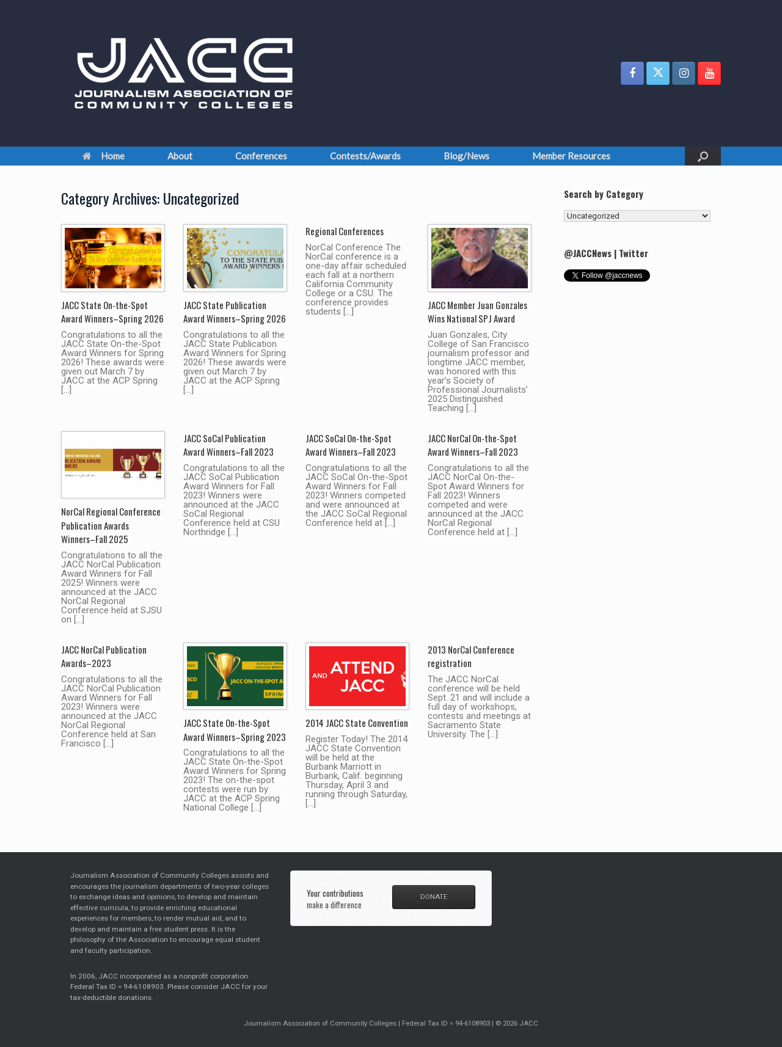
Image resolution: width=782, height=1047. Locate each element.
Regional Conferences (344, 231)
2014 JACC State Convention (356, 722)
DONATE (433, 896)
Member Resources (571, 155)
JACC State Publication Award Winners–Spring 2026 (234, 312)
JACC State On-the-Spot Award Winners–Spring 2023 (234, 729)
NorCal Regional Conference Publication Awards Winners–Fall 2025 (111, 525)
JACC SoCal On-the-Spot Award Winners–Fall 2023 (350, 445)
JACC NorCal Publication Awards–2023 (104, 656)
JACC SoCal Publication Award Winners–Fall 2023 (228, 445)
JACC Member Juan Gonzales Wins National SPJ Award (477, 312)
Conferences (261, 155)
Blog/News (466, 155)
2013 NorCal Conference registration (471, 656)
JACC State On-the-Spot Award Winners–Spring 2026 (112, 312)
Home (103, 155)
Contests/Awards (365, 155)
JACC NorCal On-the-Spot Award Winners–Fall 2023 (473, 445)
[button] (703, 156)
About (179, 155)
